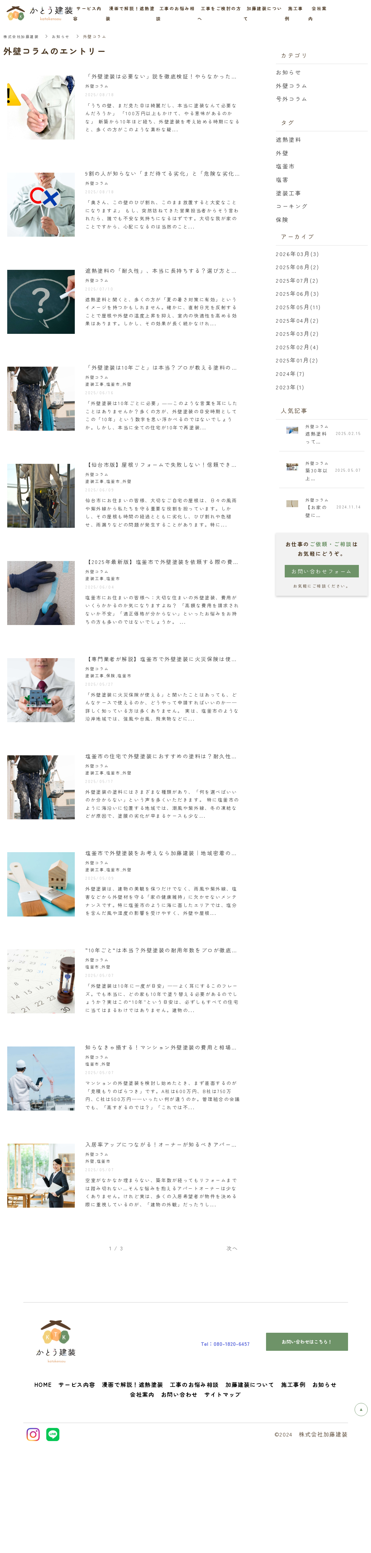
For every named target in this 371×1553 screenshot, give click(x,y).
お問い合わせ (179, 1502)
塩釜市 (285, 166)
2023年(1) (290, 387)
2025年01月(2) (297, 360)
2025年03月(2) (297, 333)
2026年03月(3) (297, 253)
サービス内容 (76, 1491)
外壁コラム (292, 85)
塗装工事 (288, 193)
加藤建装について (250, 1491)
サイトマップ (222, 1502)
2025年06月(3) (297, 293)
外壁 (282, 153)
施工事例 (293, 1491)
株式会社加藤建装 (22, 36)
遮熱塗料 (288, 139)
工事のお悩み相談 (194, 1491)
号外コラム (292, 99)
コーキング (292, 206)
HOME (43, 1491)
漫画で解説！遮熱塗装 (132, 1491)
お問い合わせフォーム (321, 573)
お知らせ (63, 36)
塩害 (282, 179)
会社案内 (142, 1502)
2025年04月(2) (297, 320)
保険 (282, 219)
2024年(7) (290, 373)
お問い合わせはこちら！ (307, 1448)
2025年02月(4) (297, 347)
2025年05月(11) (298, 307)
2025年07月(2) (297, 280)
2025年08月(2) (297, 267)
